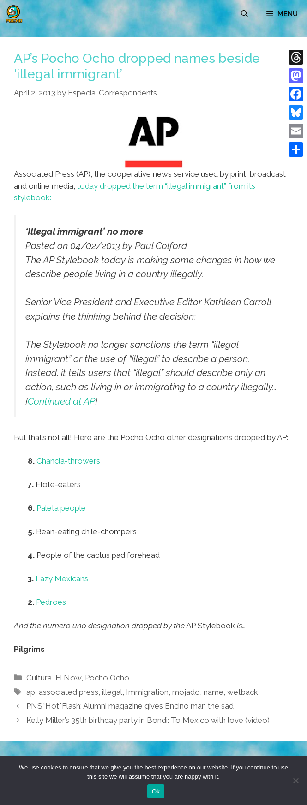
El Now (68, 677)
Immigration (147, 692)
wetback (242, 692)
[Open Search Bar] (244, 14)
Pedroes (51, 602)
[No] (295, 780)
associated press (68, 692)
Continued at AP (61, 401)
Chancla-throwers (68, 460)
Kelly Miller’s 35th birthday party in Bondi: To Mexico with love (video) (148, 720)
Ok (156, 791)
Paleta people (61, 508)
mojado (186, 692)
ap (30, 692)
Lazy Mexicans (62, 578)
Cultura (39, 677)
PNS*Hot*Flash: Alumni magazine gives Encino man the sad (130, 705)
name (213, 692)
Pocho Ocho (107, 677)
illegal (112, 692)
